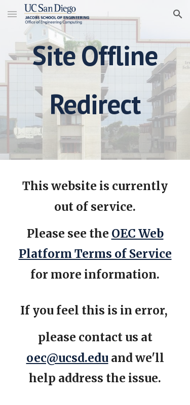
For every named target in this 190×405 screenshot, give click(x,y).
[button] (12, 14)
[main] (95, 79)
